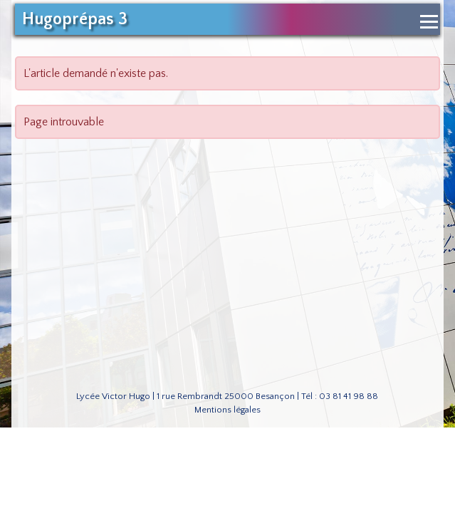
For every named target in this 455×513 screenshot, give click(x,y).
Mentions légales (227, 410)
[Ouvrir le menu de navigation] (429, 21)
